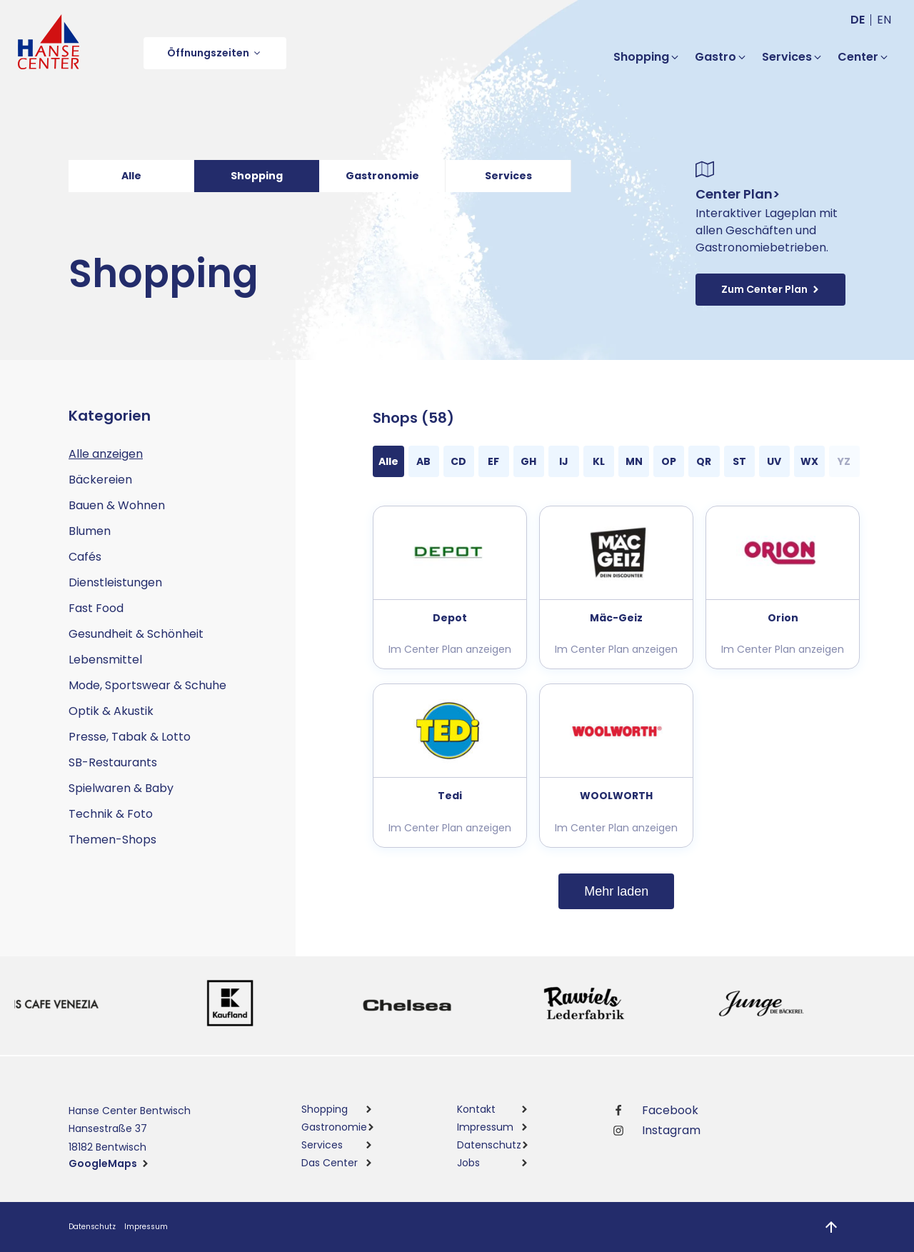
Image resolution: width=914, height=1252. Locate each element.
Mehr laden (616, 891)
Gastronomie (382, 176)
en (884, 19)
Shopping (257, 176)
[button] (215, 53)
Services (508, 176)
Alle (131, 176)
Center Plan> (737, 194)
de (857, 19)
